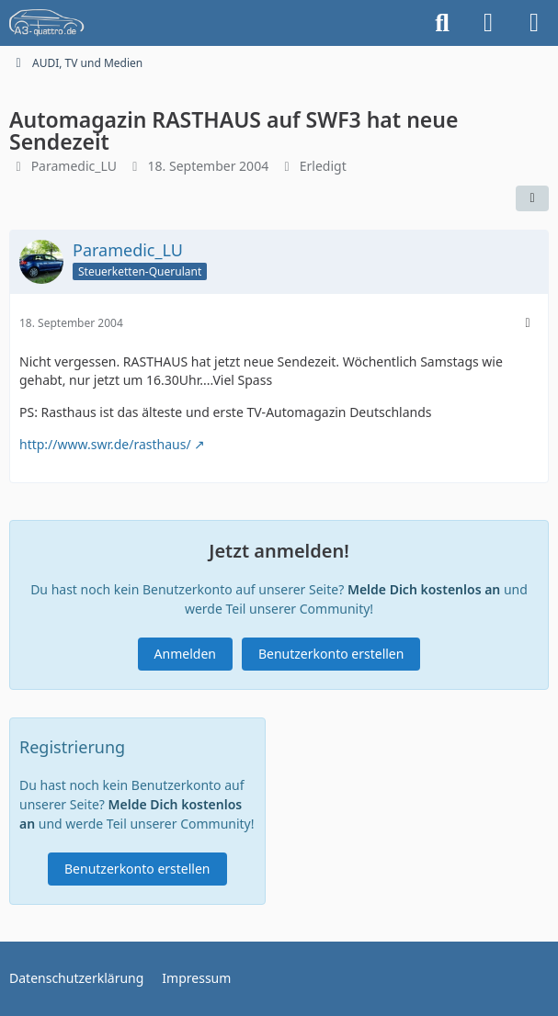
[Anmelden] (488, 23)
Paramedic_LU (74, 166)
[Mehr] (527, 323)
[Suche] (442, 23)
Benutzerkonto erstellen (331, 653)
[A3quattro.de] (47, 23)
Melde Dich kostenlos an (423, 589)
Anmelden (185, 653)
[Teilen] (532, 198)
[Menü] (534, 23)
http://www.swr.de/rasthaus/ (105, 444)
